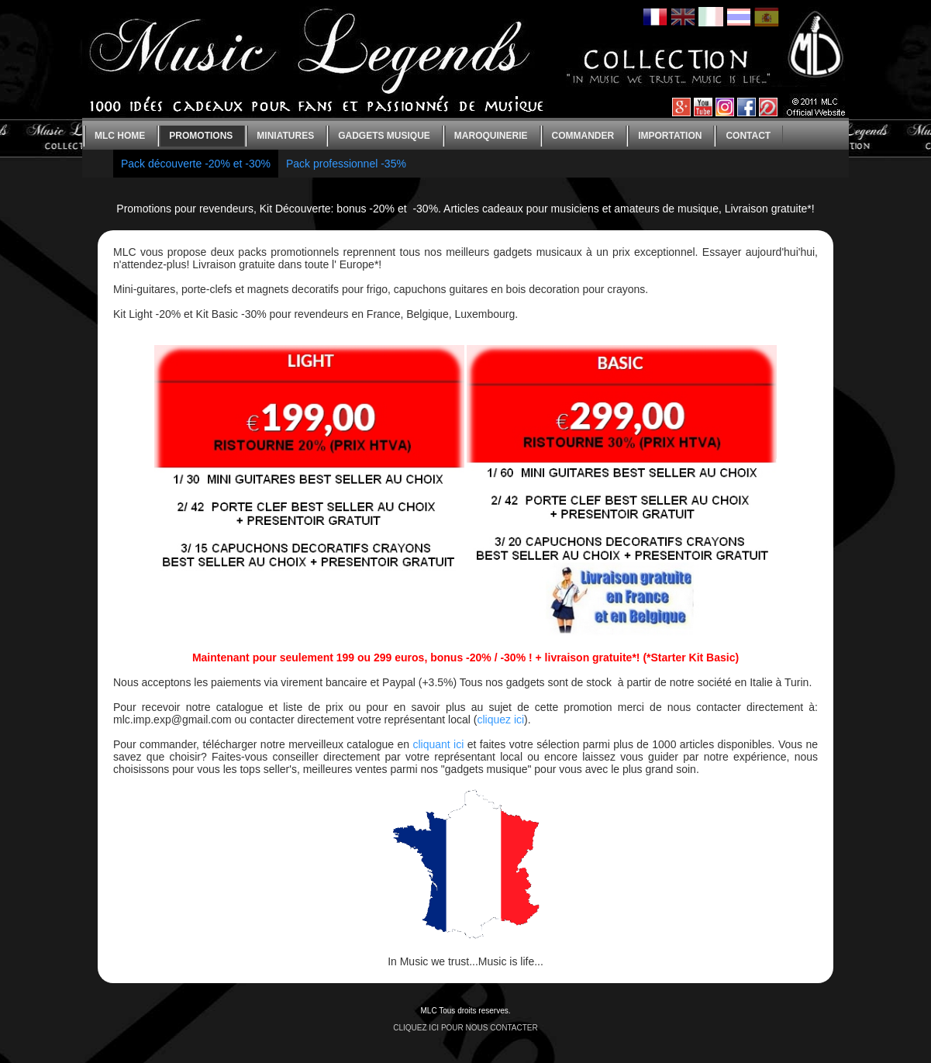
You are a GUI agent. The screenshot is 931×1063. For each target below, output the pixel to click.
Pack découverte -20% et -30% (196, 163)
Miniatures (285, 135)
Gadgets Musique (384, 135)
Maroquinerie (491, 135)
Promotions (201, 135)
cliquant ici (438, 744)
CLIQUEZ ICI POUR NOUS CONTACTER (465, 1027)
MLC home (120, 135)
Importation (670, 135)
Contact (748, 135)
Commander (583, 135)
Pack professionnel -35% (346, 163)
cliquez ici (500, 719)
